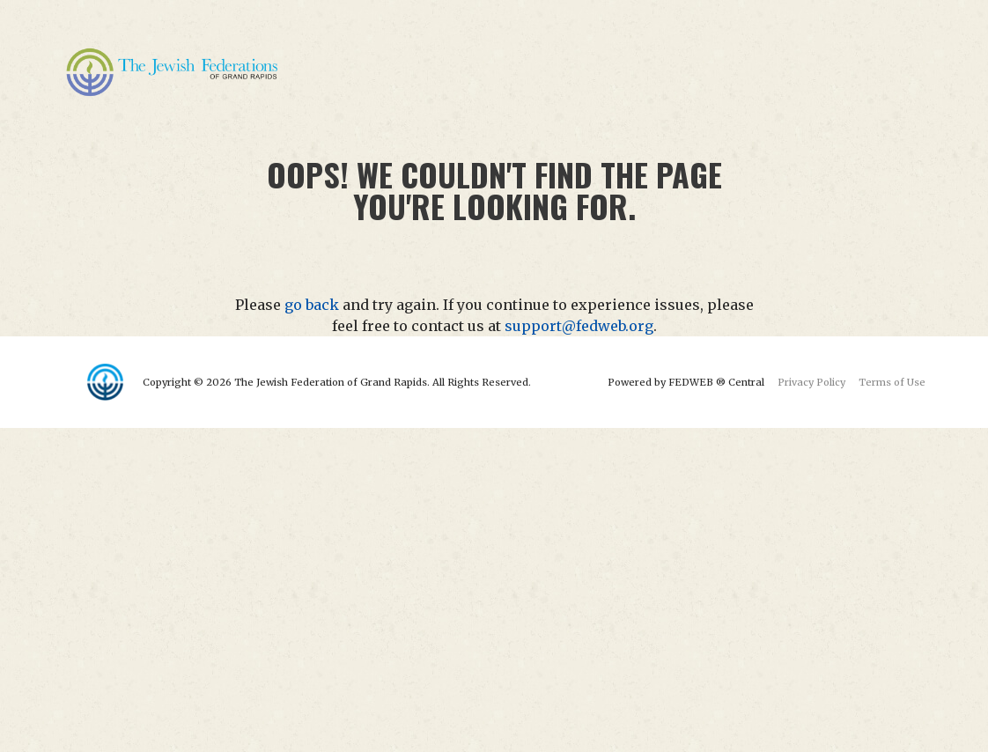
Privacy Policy (811, 382)
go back (311, 304)
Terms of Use (892, 382)
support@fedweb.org (579, 326)
